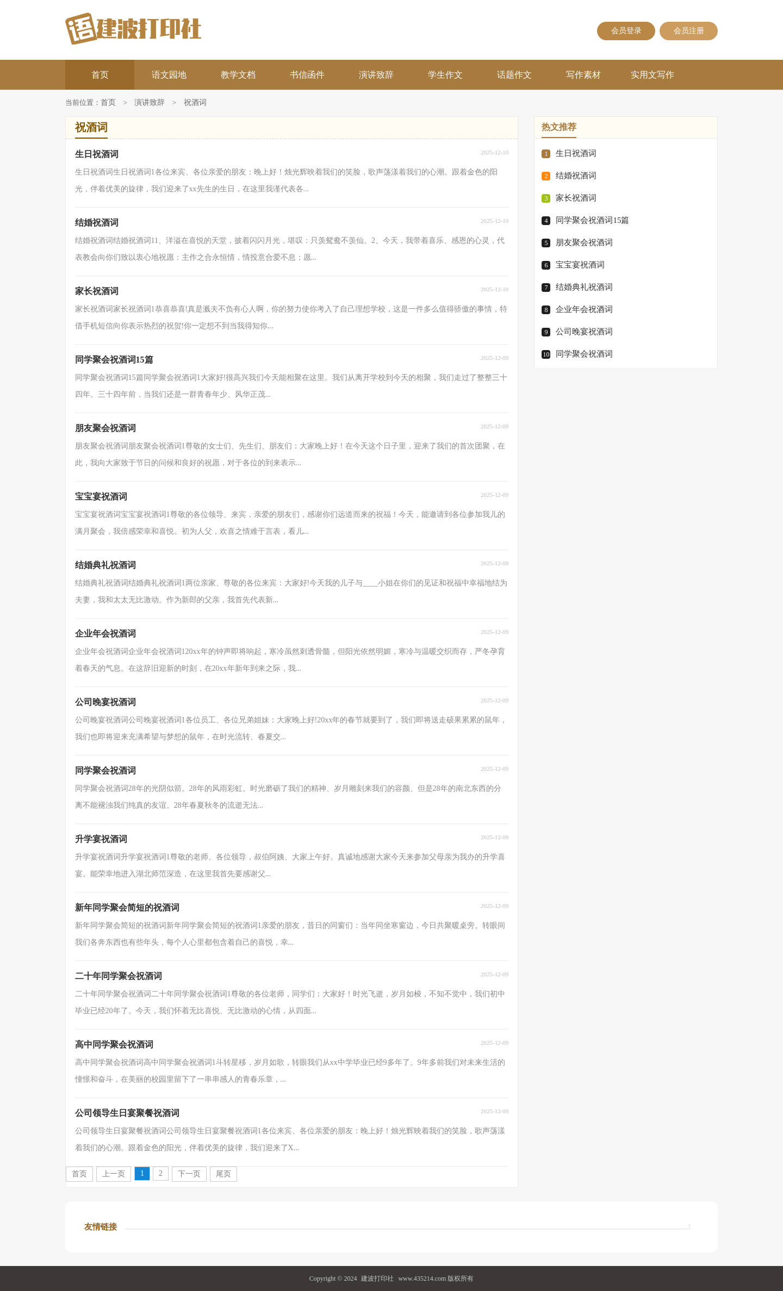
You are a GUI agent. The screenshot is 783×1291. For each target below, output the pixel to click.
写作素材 (583, 74)
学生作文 (445, 74)
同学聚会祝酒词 (584, 354)
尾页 (223, 1174)
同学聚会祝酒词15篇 (592, 220)
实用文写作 (652, 74)
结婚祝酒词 (576, 175)
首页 (100, 74)
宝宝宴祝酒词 (580, 264)
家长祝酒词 (576, 198)
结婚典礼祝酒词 (584, 287)
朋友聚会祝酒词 (584, 242)
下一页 (189, 1174)
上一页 (113, 1174)
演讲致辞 (376, 74)
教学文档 (238, 74)
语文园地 (169, 74)
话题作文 (514, 74)
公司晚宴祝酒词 (584, 331)
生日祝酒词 (576, 153)
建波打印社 (377, 1278)
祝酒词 (195, 103)
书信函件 (307, 74)
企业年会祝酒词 (584, 309)
